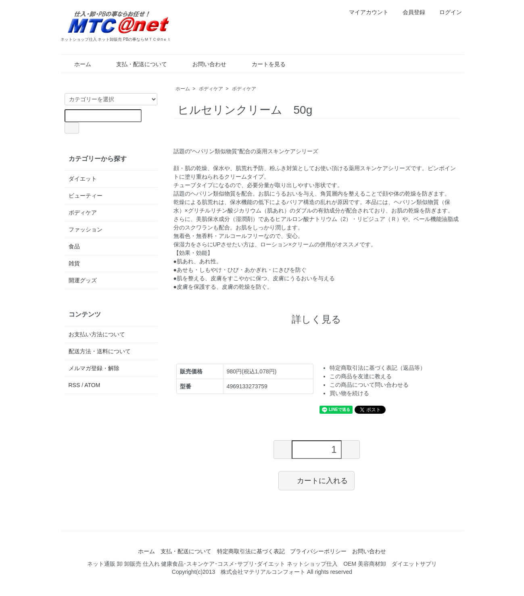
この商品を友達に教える (361, 376)
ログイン (446, 12)
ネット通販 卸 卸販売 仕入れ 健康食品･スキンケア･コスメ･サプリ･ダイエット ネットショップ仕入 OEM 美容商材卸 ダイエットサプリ (262, 564)
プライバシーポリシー (318, 551)
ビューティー (85, 195)
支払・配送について (135, 64)
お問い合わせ (203, 64)
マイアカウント (364, 12)
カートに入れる (316, 480)
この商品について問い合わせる (369, 384)
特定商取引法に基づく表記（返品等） (378, 368)
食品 (74, 246)
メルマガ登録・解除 (94, 368)
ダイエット (83, 178)
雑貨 (74, 263)
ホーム (77, 64)
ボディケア (211, 89)
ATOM (92, 385)
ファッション (85, 229)
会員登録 (409, 12)
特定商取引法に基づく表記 (251, 551)
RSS (74, 385)
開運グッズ (83, 280)
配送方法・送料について (100, 351)
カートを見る (263, 64)
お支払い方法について (97, 334)
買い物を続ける (349, 393)
